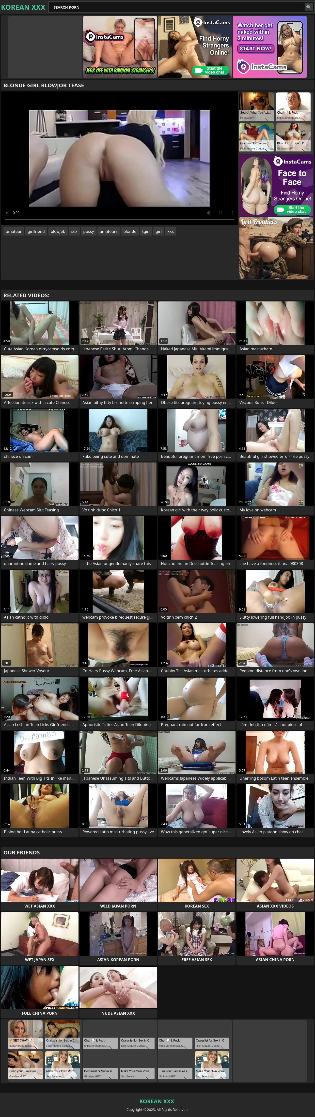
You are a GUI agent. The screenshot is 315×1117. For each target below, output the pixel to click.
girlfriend (36, 231)
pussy (88, 231)
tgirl (146, 231)
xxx (171, 231)
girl (159, 231)
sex (74, 231)
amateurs (109, 231)
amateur (14, 231)
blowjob (58, 231)
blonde (129, 231)
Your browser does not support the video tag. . (119, 158)
